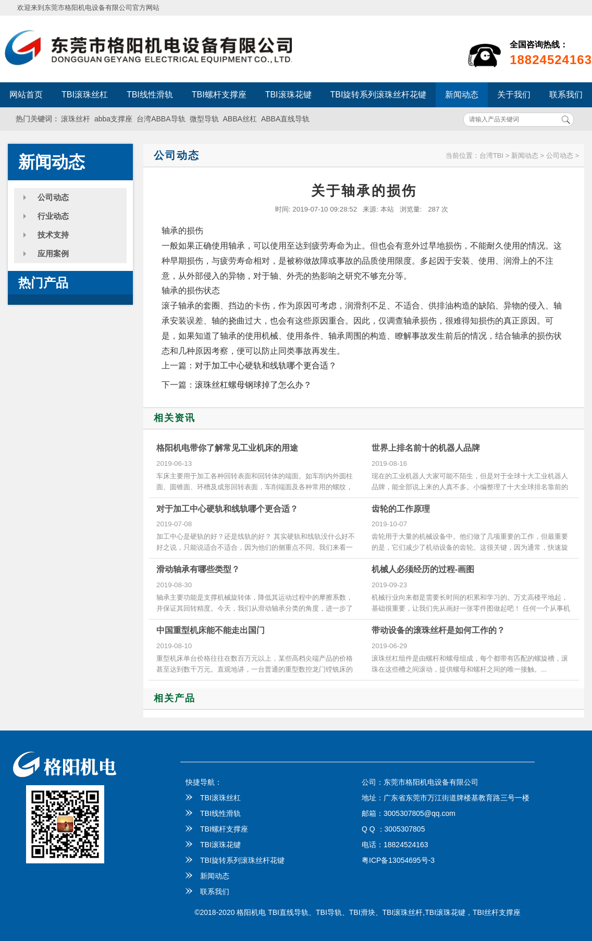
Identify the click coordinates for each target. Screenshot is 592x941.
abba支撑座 (113, 119)
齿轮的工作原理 (401, 508)
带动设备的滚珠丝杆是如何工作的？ (438, 630)
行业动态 (53, 216)
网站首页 (26, 94)
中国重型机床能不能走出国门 (210, 630)
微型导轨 (204, 119)
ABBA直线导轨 (285, 119)
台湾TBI (491, 155)
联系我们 (207, 891)
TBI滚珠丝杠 (84, 94)
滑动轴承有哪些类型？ (198, 569)
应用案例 (53, 253)
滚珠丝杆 (75, 119)
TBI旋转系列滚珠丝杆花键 (378, 94)
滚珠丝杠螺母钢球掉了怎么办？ (253, 384)
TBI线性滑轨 (150, 94)
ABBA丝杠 (240, 119)
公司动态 (53, 197)
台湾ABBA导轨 (161, 119)
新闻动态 (461, 94)
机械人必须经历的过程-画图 (423, 569)
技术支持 (53, 234)
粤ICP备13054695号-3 (398, 860)
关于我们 (514, 94)
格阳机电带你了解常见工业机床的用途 (227, 447)
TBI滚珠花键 (288, 94)
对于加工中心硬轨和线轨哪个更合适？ (266, 365)
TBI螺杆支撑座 (219, 94)
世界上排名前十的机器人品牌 (426, 447)
